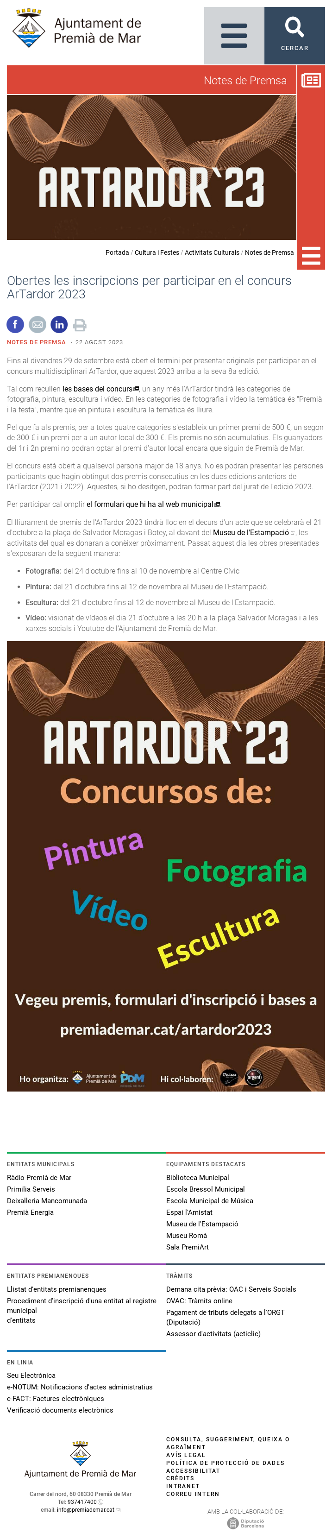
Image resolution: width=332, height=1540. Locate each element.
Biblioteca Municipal (197, 1178)
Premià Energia (30, 1212)
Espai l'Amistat (189, 1212)
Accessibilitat (193, 1471)
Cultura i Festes (157, 252)
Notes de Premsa (269, 252)
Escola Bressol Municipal (205, 1189)
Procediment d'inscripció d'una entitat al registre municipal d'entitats (82, 1311)
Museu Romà (186, 1235)
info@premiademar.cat (85, 1510)
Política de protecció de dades (225, 1463)
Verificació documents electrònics (60, 1410)
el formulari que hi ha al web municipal (150, 504)
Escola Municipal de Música (209, 1201)
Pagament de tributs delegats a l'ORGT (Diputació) (225, 1317)
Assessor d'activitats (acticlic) (213, 1334)
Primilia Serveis (31, 1189)
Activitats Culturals (212, 252)
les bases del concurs (97, 389)
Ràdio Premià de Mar (39, 1178)
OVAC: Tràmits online (199, 1301)
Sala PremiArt (187, 1247)
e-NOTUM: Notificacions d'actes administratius (80, 1387)
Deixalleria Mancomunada (47, 1201)
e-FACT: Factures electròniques (55, 1399)
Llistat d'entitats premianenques (56, 1289)
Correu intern (193, 1494)
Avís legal (186, 1455)
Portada (117, 252)
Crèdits (180, 1478)
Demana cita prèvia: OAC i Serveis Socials (231, 1289)
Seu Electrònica (31, 1375)
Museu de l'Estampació (251, 532)
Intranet (183, 1486)
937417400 (82, 1502)
